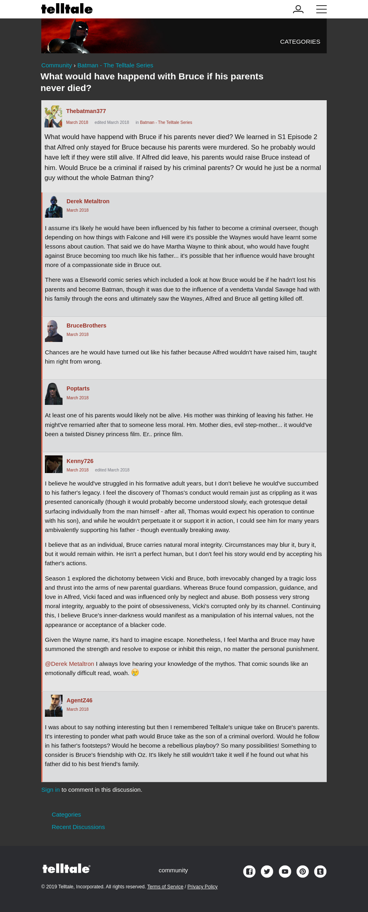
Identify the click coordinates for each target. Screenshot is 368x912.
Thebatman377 (86, 111)
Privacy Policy (203, 887)
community (173, 870)
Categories (300, 41)
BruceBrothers (86, 325)
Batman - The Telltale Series (166, 122)
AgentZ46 (80, 700)
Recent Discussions (78, 826)
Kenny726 (80, 461)
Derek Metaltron (88, 201)
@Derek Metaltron (69, 663)
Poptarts (78, 388)
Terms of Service (165, 887)
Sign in (50, 789)
